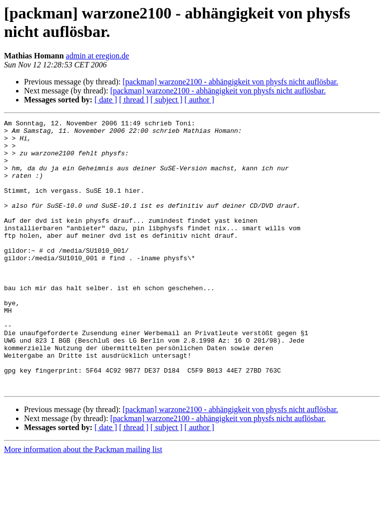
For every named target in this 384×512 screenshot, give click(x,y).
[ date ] (105, 99)
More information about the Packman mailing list (83, 503)
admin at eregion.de (98, 55)
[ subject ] (166, 99)
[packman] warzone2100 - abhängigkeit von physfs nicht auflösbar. (230, 81)
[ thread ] (133, 99)
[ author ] (199, 99)
